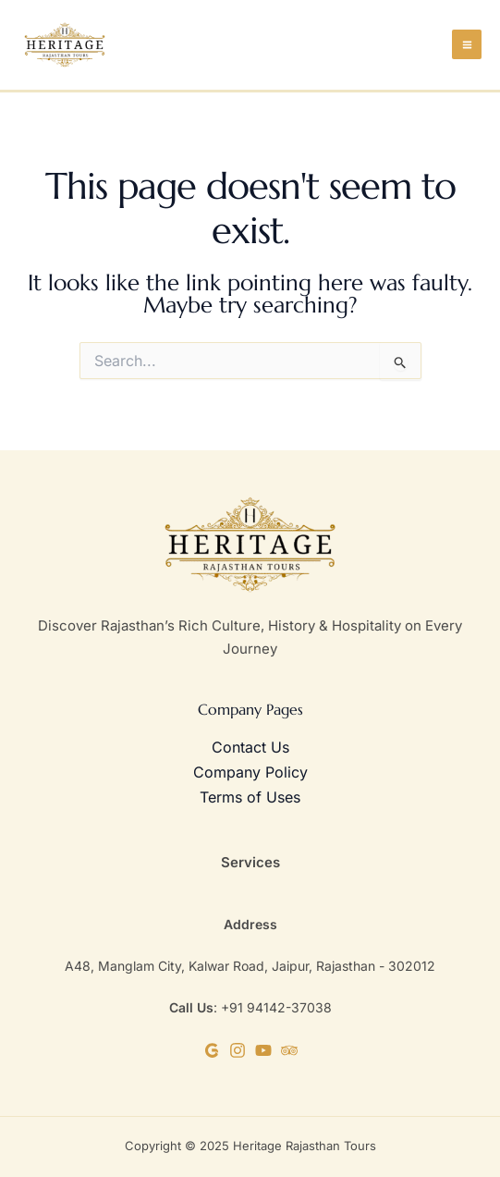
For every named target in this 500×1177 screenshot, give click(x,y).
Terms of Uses (250, 797)
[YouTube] (263, 1050)
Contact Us (250, 747)
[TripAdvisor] (289, 1050)
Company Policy (250, 772)
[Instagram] (237, 1050)
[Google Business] (211, 1050)
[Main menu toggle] (467, 44)
